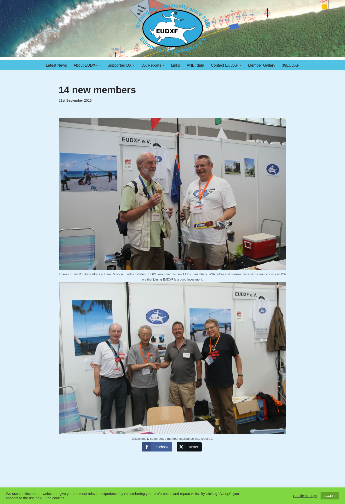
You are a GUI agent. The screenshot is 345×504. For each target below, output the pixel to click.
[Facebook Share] (157, 446)
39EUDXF (290, 65)
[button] (100, 65)
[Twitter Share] (189, 446)
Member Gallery (261, 65)
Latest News (56, 65)
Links (175, 65)
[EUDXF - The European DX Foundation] (173, 28)
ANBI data (195, 65)
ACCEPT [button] (329, 496)
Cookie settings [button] (305, 496)
